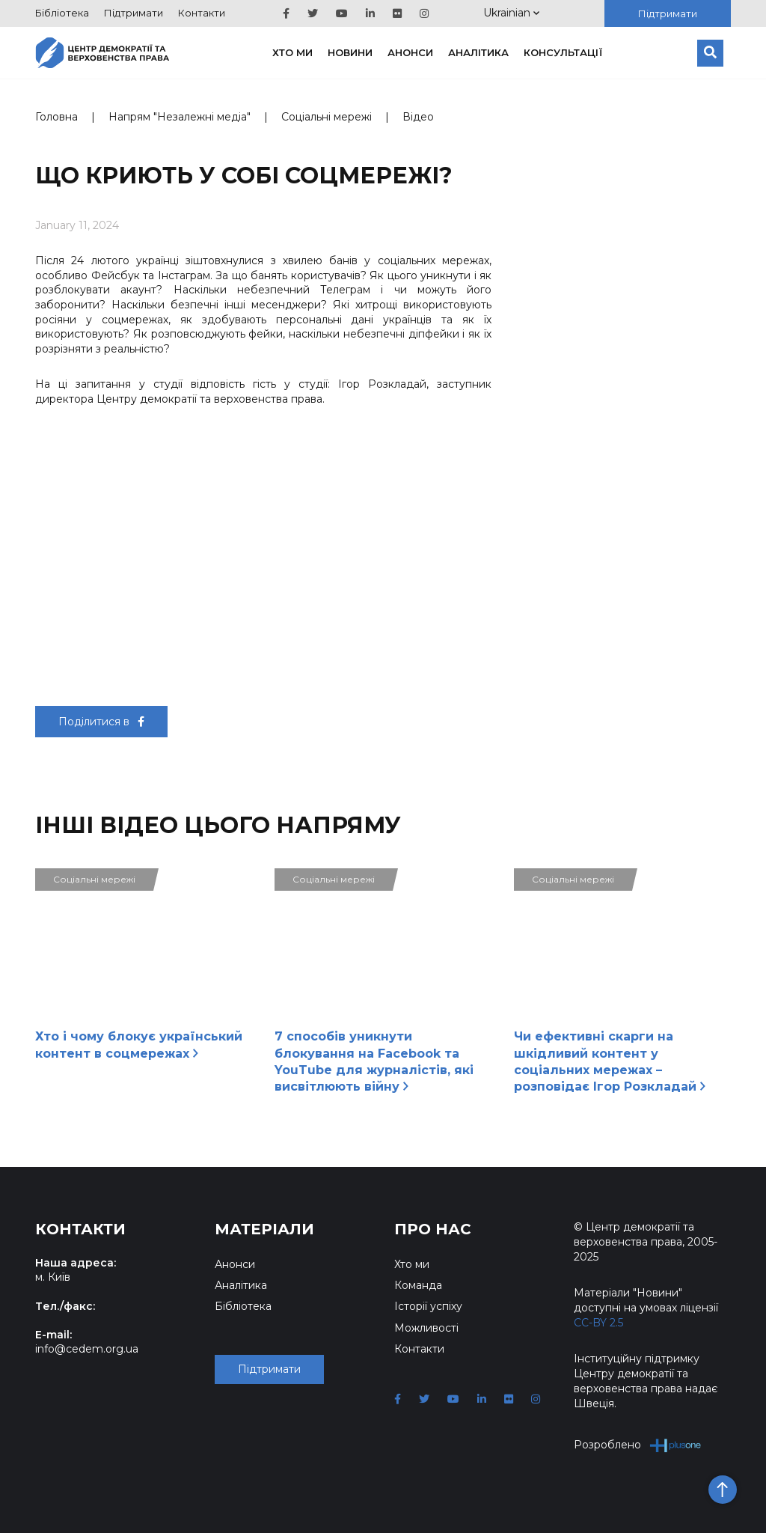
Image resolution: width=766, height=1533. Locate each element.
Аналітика (478, 52)
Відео (418, 117)
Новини (350, 52)
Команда (418, 1285)
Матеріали (264, 1229)
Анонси (410, 52)
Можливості (426, 1328)
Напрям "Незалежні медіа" (179, 117)
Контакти (201, 13)
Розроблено (638, 1445)
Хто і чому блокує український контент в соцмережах (138, 1044)
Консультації (563, 52)
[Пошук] (710, 53)
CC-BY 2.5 (598, 1322)
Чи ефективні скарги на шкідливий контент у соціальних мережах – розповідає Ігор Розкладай (609, 1061)
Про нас (432, 1229)
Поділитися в (101, 721)
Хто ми (292, 52)
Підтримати (133, 13)
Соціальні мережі (326, 117)
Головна (56, 117)
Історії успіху (428, 1306)
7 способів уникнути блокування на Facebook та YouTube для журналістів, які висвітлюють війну (374, 1061)
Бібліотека (62, 13)
